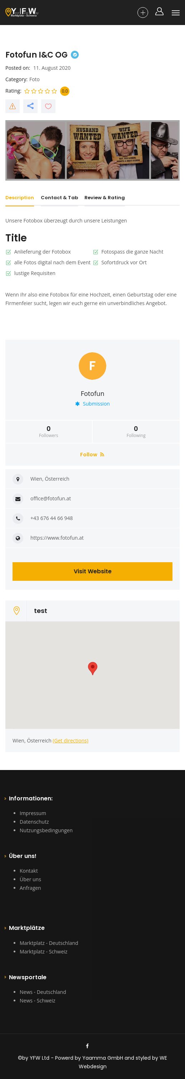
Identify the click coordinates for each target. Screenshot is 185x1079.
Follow (92, 454)
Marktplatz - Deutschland (49, 943)
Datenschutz (34, 821)
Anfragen (30, 887)
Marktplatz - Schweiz (43, 951)
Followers (48, 432)
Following (136, 432)
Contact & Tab (59, 197)
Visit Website (93, 571)
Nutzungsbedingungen (46, 830)
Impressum (33, 813)
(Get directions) (70, 740)
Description (19, 197)
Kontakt (29, 870)
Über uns (30, 879)
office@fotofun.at (50, 498)
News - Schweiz (37, 1000)
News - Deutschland (43, 992)
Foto (34, 79)
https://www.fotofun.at (57, 537)
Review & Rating (104, 197)
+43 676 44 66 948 (51, 518)
